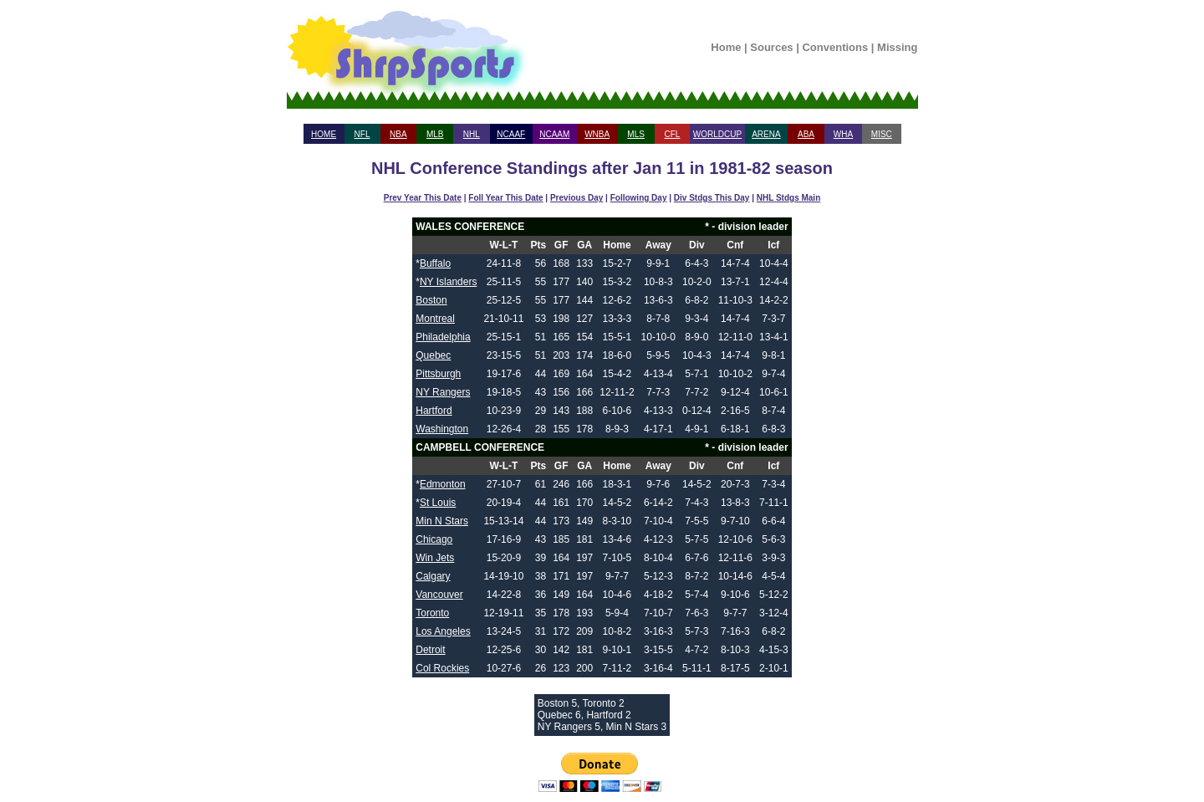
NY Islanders (448, 282)
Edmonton (443, 484)
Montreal (435, 318)
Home (726, 47)
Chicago (434, 539)
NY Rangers (443, 392)
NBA (398, 134)
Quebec (433, 355)
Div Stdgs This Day (712, 197)
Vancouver (439, 594)
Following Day (638, 197)
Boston (431, 300)
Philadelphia (443, 337)
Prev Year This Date (423, 197)
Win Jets (435, 558)
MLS (636, 134)
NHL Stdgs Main (788, 197)
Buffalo (435, 263)
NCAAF (511, 134)
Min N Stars (442, 521)
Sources (771, 47)
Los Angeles (443, 631)
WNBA (597, 134)
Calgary (433, 576)
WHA (843, 134)
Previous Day (576, 197)
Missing (897, 47)
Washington (442, 429)
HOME (323, 134)
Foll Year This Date (505, 197)
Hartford (434, 410)
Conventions (835, 47)
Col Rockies (442, 668)
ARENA (766, 134)
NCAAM (554, 134)
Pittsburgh (438, 374)
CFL (672, 134)
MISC (881, 134)
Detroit (430, 650)
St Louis (438, 502)
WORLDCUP (717, 134)
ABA (806, 134)
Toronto (432, 613)
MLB (435, 134)
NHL (471, 134)
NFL (362, 134)
